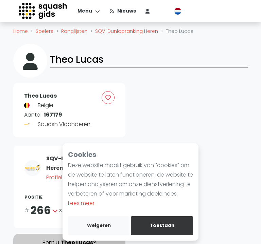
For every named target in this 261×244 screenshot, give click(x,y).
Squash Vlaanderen (64, 124)
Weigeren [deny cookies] (99, 225)
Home (20, 31)
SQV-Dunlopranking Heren (126, 31)
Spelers (44, 31)
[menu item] (147, 11)
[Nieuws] (122, 11)
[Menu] (88, 11)
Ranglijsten (74, 31)
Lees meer (81, 203)
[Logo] (43, 11)
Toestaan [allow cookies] (162, 225)
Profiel (57, 177)
